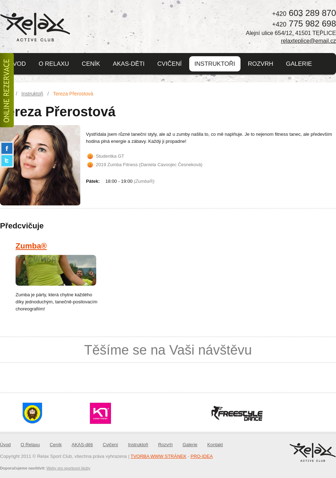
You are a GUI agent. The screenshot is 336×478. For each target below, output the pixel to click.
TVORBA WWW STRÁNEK (158, 456)
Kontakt (22, 79)
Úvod (17, 63)
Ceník (91, 63)
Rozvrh (260, 63)
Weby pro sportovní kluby (68, 468)
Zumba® (31, 245)
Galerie (299, 63)
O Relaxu (54, 63)
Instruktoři (215, 63)
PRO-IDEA (202, 456)
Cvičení (169, 63)
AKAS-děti (129, 63)
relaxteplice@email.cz (308, 41)
